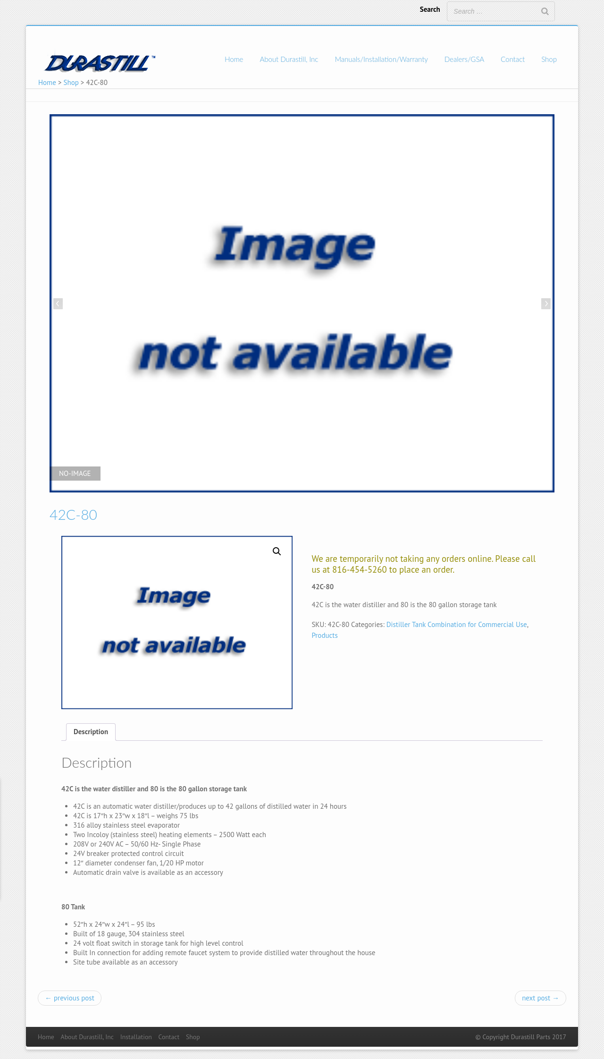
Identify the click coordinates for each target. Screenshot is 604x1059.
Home (234, 59)
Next (545, 304)
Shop (549, 59)
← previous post (69, 997)
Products (324, 635)
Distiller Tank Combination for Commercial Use (456, 624)
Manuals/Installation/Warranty (381, 59)
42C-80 (73, 514)
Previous (59, 304)
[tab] (91, 732)
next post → (540, 997)
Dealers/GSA (464, 59)
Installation (136, 1037)
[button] (276, 551)
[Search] (545, 11)
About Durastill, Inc (289, 59)
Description (91, 731)
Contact (513, 59)
